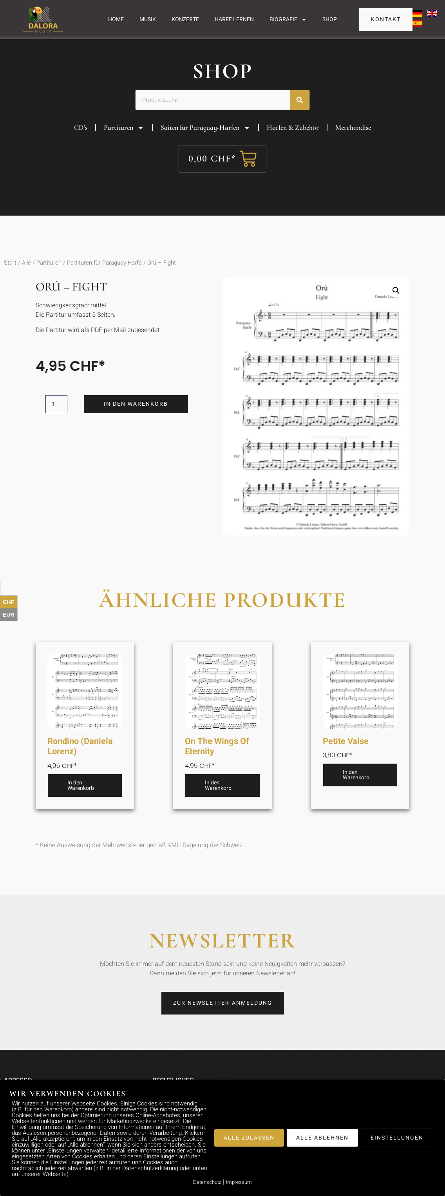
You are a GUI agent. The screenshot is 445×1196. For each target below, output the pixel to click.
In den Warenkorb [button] (80, 799)
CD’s (80, 140)
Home (116, 19)
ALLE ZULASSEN (249, 1138)
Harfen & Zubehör (293, 140)
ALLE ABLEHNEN (322, 1138)
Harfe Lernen (234, 19)
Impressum (239, 1182)
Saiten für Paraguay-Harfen (205, 141)
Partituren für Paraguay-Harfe (104, 276)
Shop (329, 19)
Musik (147, 19)
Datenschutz (207, 1182)
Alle (26, 276)
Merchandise (353, 140)
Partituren (124, 141)
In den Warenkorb (137, 417)
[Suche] (299, 113)
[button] (396, 304)
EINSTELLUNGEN (397, 1138)
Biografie (288, 19)
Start (10, 276)
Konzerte (185, 19)
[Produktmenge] (56, 417)
